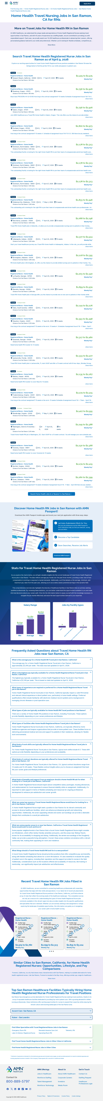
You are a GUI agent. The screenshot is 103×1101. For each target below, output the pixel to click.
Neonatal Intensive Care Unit (48, 1030)
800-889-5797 (18, 1081)
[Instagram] (30, 1089)
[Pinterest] (18, 1089)
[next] (90, 930)
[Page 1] (49, 951)
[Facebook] (7, 1089)
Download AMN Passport (62, 555)
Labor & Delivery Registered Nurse (23, 1033)
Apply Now (87, 3)
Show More (51, 45)
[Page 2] (51, 951)
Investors (61, 1081)
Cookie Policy (66, 1096)
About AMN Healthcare (66, 1074)
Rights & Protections (53, 1096)
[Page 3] (53, 951)
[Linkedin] (15, 1089)
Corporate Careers (65, 1077)
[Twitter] (11, 1089)
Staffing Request (85, 1077)
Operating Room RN (45, 1033)
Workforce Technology (45, 1085)
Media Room (63, 1085)
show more (89, 98)
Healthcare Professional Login (85, 1082)
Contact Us (83, 1074)
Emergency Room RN (19, 1030)
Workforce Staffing (44, 1077)
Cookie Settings (76, 1096)
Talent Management (44, 1081)
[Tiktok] (22, 1089)
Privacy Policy (41, 1096)
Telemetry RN (70, 1030)
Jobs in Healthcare (44, 1074)
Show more (51, 978)
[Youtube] (26, 1089)
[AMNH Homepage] (13, 3)
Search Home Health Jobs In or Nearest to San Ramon (51, 494)
